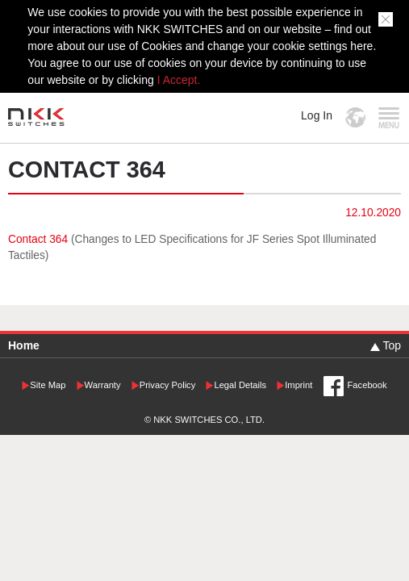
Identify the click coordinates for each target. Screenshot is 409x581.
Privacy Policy (168, 385)
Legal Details (240, 385)
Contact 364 (39, 239)
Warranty (103, 385)
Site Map (47, 385)
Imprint (298, 385)
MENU (388, 117)
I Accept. (179, 79)
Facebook (367, 385)
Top (391, 345)
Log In (316, 115)
